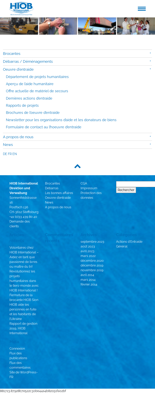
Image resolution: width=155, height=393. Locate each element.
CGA (84, 183)
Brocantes (11, 53)
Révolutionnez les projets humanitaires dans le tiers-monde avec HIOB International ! (24, 280)
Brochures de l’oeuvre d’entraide (33, 112)
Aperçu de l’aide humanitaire (30, 84)
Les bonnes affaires (59, 193)
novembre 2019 (92, 270)
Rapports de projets (22, 105)
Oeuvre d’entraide (18, 69)
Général (121, 246)
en (14, 154)
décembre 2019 (92, 265)
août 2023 (88, 246)
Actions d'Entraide (129, 242)
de (5, 154)
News (8, 144)
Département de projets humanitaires (37, 77)
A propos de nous (18, 137)
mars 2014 (88, 280)
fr (10, 154)
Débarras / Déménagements (28, 61)
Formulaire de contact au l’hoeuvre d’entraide (43, 127)
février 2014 (89, 284)
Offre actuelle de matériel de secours (37, 91)
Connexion (17, 348)
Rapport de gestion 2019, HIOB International (23, 328)
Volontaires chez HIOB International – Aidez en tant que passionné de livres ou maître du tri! (24, 257)
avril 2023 (87, 251)
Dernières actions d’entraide (29, 98)
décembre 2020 (92, 261)
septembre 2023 (92, 242)
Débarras (51, 188)
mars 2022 (88, 256)
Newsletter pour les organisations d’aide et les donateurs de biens (61, 120)
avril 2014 (87, 275)
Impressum (89, 188)
